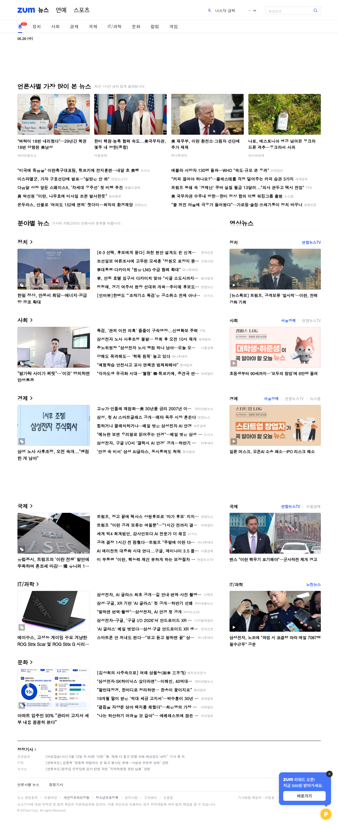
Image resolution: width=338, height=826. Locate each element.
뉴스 (43, 10)
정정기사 (25, 749)
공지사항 (131, 797)
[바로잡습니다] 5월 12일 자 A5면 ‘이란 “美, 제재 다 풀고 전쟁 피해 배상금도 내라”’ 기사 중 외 (115, 756)
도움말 (168, 797)
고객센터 (150, 797)
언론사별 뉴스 (28, 784)
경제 (74, 26)
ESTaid (25, 810)
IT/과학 (115, 26)
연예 (61, 10)
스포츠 (82, 10)
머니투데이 (179, 155)
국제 (93, 26)
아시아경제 (256, 155)
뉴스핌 (315, 398)
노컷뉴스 (313, 584)
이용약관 (50, 797)
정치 (36, 26)
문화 (136, 26)
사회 (55, 26)
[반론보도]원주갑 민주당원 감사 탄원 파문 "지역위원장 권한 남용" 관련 (98, 768)
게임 (173, 26)
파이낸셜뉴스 (27, 155)
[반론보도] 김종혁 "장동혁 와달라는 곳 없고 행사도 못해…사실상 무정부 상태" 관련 (107, 762)
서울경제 (100, 155)
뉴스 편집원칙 (27, 797)
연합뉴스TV (311, 242)
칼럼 (155, 26)
